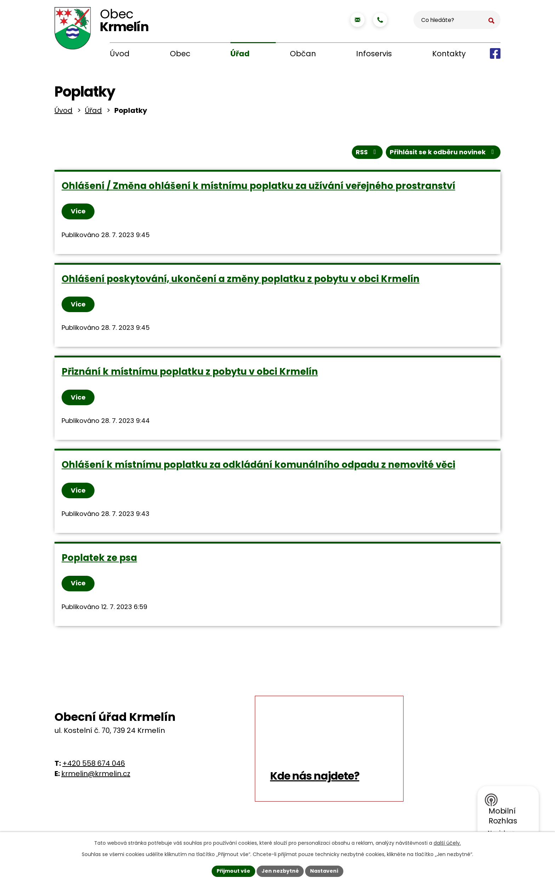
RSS (367, 153)
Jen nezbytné (280, 870)
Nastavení (324, 870)
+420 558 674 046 (93, 766)
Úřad (240, 53)
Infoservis (374, 53)
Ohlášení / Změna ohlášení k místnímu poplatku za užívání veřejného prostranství (258, 187)
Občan (303, 53)
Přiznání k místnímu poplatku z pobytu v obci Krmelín (190, 373)
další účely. (447, 842)
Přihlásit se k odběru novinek (443, 153)
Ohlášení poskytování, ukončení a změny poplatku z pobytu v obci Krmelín (240, 280)
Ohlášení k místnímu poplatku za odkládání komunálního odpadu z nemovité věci (258, 466)
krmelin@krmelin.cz (95, 776)
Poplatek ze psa (99, 560)
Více (78, 212)
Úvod (120, 53)
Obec (180, 53)
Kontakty (449, 53)
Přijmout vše (233, 870)
